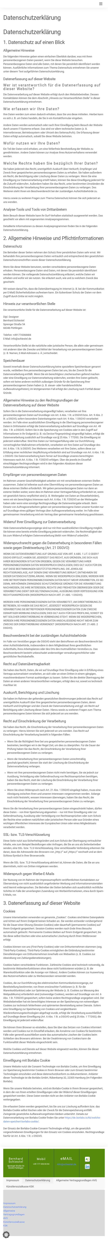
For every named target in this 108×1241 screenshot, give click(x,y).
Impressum (12, 1180)
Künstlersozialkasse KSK (20, 1186)
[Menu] (101, 4)
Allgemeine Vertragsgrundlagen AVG (76, 1180)
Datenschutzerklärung (37, 1180)
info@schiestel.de (67, 1164)
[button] (6, 1235)
